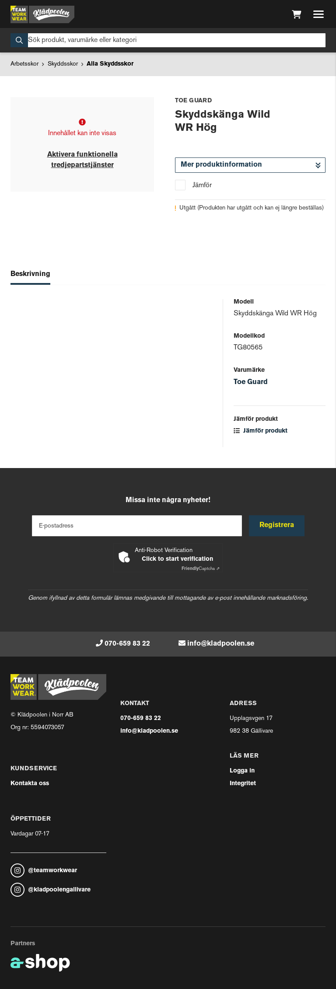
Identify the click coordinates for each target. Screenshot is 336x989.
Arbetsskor (24, 64)
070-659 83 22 (127, 644)
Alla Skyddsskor (110, 64)
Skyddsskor (63, 64)
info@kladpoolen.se (220, 644)
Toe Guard (251, 382)
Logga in (242, 771)
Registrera (276, 525)
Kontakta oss (29, 783)
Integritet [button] (243, 783)
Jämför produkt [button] (260, 431)
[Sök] (168, 40)
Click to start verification (177, 559)
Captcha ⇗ (201, 569)
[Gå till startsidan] (42, 14)
